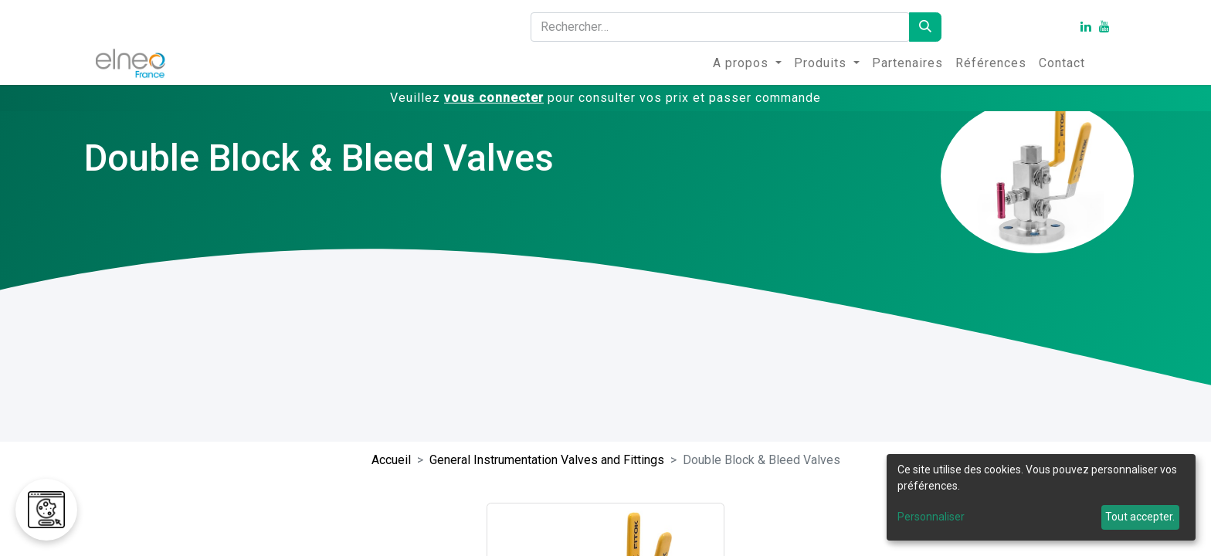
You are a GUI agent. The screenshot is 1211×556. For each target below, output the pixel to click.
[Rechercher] (925, 27)
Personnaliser (931, 516)
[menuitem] (747, 63)
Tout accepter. (1140, 516)
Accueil (391, 460)
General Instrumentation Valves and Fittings (546, 460)
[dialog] (1041, 497)
